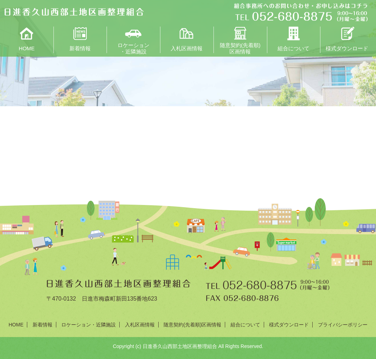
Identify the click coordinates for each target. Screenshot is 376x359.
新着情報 (80, 48)
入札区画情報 (187, 48)
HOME (27, 48)
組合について (293, 48)
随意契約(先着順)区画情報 (240, 47)
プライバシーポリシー (343, 324)
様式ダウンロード (347, 48)
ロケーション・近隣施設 (133, 47)
